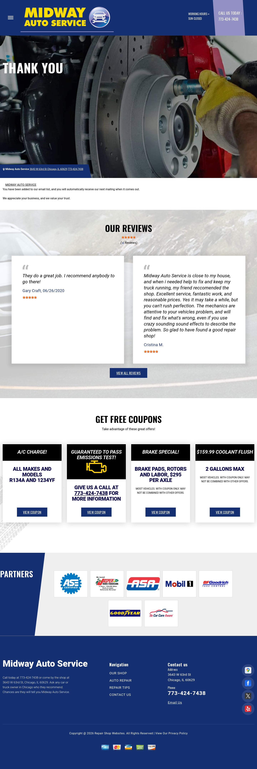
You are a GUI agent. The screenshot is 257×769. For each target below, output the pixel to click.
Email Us (175, 702)
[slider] (128, 237)
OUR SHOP (118, 673)
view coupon (32, 512)
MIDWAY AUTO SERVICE (20, 185)
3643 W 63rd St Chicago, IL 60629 (48, 169)
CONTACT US (120, 695)
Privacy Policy (178, 733)
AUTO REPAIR (120, 680)
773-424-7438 (228, 19)
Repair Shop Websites (110, 733)
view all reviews (128, 372)
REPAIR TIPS (119, 688)
